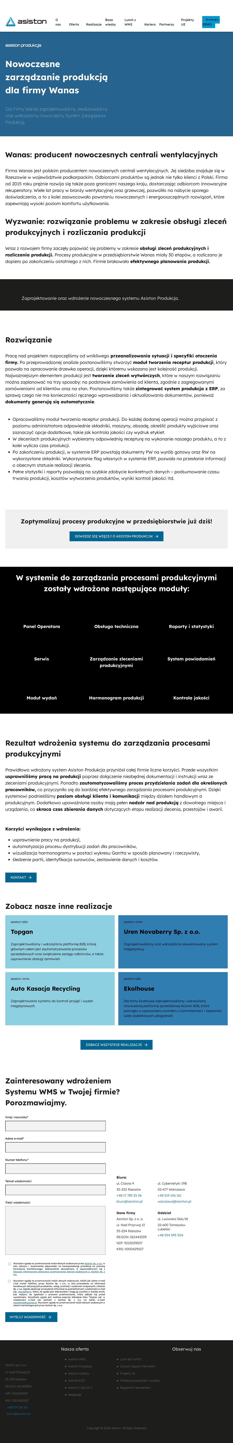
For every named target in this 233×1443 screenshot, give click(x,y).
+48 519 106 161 (169, 1195)
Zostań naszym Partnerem (137, 1366)
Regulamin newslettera (135, 1387)
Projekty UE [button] (189, 22)
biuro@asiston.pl (129, 1201)
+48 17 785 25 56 (129, 1195)
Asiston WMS (76, 1359)
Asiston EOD (76, 1380)
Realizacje (94, 24)
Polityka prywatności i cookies (140, 1380)
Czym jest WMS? (130, 1359)
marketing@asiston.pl (25, 1302)
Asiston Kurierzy (78, 1373)
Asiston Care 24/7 (80, 1387)
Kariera (150, 24)
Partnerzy (168, 24)
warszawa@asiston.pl (174, 1201)
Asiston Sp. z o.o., (94, 1263)
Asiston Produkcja (80, 1366)
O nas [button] (60, 22)
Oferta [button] (75, 24)
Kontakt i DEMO (211, 22)
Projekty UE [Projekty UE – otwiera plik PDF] (127, 1373)
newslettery (24, 1291)
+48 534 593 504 (170, 1235)
